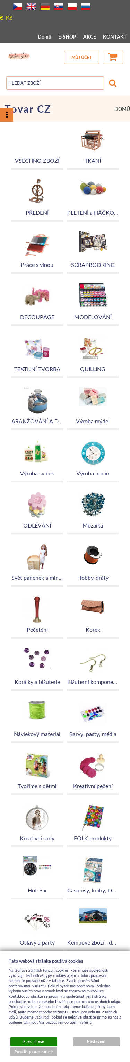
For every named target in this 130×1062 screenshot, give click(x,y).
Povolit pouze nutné (34, 1051)
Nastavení (96, 1041)
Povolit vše (33, 1041)
